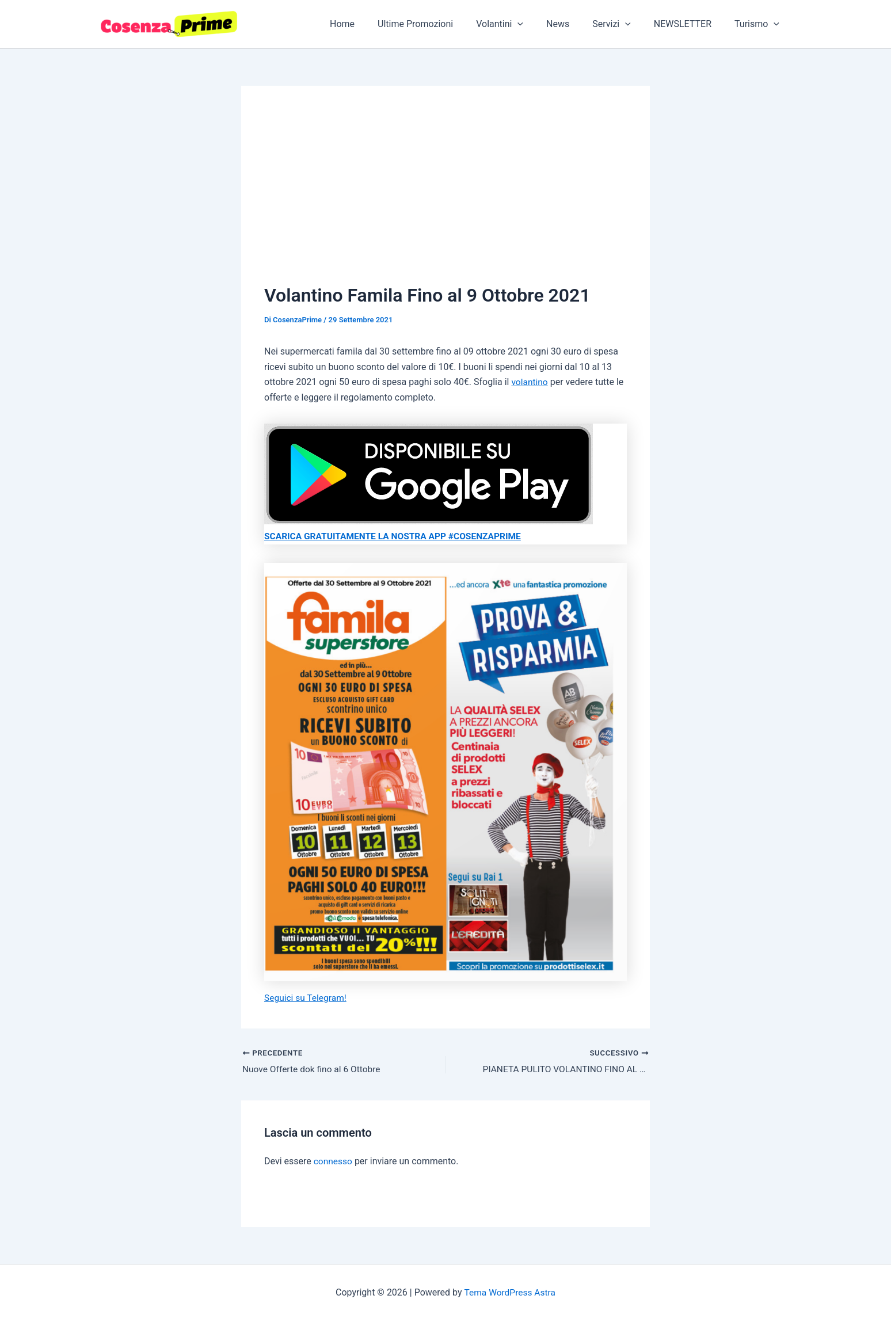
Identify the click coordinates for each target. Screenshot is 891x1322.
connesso (333, 1161)
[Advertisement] (445, 195)
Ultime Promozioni (440, 23)
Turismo (759, 24)
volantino (530, 381)
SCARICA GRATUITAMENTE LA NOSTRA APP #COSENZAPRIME (396, 536)
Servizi (623, 24)
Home (372, 23)
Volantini (520, 24)
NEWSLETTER (689, 23)
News (573, 23)
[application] (538, 24)
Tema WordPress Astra (510, 1292)
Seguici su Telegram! (306, 997)
